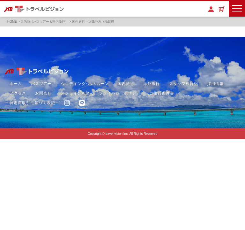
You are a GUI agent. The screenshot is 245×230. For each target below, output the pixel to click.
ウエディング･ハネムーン (85, 83)
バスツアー (41, 83)
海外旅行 (151, 83)
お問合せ (43, 93)
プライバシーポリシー (119, 93)
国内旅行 (126, 83)
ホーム (16, 83)
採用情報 (215, 83)
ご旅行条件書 (161, 93)
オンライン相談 (75, 93)
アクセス (18, 93)
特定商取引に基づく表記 (32, 103)
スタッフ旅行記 (183, 83)
